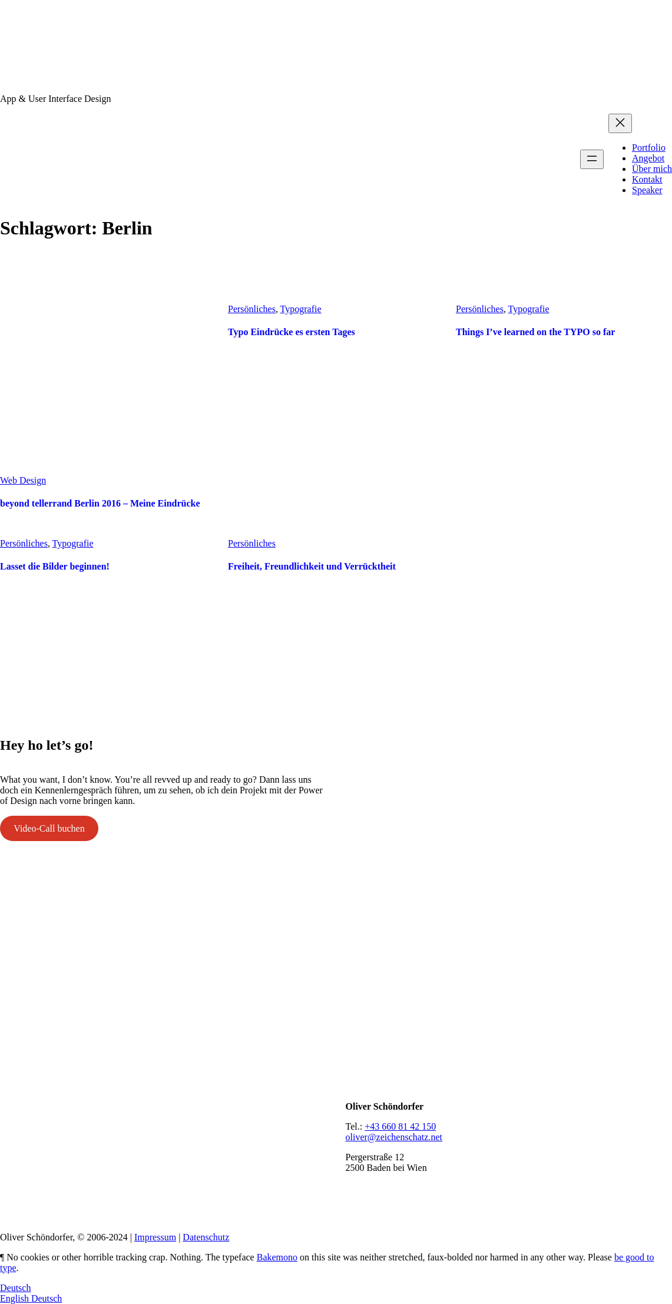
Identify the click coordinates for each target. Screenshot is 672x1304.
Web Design (23, 480)
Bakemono (277, 1257)
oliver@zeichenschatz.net (394, 1137)
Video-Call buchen (49, 828)
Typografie (301, 309)
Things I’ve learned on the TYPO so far (535, 332)
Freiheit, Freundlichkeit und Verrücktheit (312, 566)
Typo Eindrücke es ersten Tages (291, 332)
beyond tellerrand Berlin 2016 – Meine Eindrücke (100, 503)
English (15, 1298)
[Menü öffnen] (592, 159)
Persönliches (252, 309)
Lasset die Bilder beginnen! (55, 566)
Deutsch (15, 1288)
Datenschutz (206, 1237)
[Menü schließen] (620, 123)
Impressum (155, 1237)
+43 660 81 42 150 (400, 1126)
